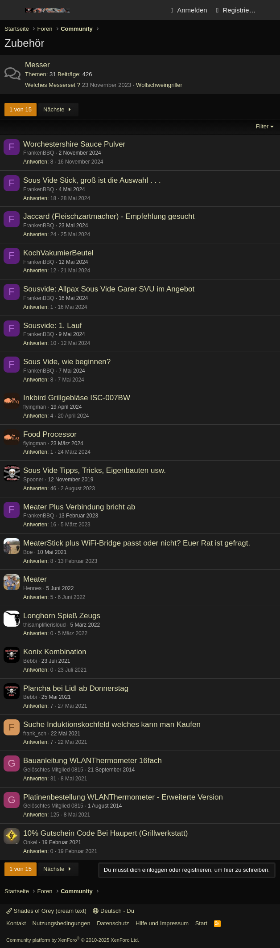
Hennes (32, 588)
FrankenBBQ (38, 153)
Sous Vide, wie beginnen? (67, 361)
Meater (35, 579)
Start (201, 923)
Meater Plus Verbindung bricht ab (79, 507)
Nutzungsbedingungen (62, 923)
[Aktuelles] (269, 10)
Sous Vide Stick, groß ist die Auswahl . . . (92, 180)
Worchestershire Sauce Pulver (74, 144)
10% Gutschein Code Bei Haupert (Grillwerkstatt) (105, 833)
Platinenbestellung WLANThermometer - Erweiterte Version (123, 797)
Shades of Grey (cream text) (46, 910)
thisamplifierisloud (44, 625)
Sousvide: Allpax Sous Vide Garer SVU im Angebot (108, 289)
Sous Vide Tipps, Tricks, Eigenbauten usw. (94, 470)
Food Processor (50, 434)
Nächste (58, 109)
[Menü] (12, 10)
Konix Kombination (54, 652)
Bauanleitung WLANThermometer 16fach (92, 760)
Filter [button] (262, 126)
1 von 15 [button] (20, 109)
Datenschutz (113, 923)
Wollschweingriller (159, 85)
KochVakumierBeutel (58, 253)
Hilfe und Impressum (162, 923)
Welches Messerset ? (52, 85)
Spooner (33, 479)
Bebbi (30, 661)
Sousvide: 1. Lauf (52, 325)
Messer (37, 65)
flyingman (34, 407)
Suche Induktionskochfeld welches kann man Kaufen (112, 724)
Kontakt (16, 923)
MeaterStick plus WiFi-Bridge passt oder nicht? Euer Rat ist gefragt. (136, 543)
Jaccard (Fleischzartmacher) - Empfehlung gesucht (109, 216)
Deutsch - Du (113, 910)
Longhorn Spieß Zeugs (61, 615)
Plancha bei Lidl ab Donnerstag (75, 688)
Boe (28, 552)
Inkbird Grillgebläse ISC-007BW (76, 398)
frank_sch (34, 733)
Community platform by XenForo (72, 940)
